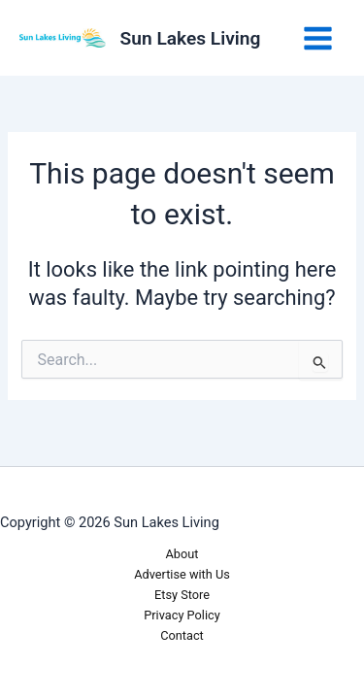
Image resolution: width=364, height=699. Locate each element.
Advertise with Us (182, 574)
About (182, 554)
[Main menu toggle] (318, 38)
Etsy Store (182, 594)
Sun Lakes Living (190, 38)
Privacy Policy (182, 615)
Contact (182, 635)
